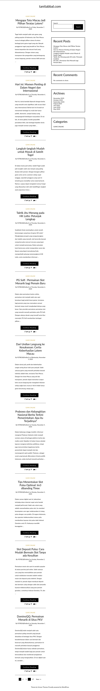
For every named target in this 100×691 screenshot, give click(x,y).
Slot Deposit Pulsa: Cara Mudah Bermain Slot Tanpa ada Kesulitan (30, 552)
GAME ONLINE (30, 16)
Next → (38, 679)
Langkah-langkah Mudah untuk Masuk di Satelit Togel (30, 151)
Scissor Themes (43, 687)
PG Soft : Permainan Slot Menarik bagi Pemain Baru (30, 281)
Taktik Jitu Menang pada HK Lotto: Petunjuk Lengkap (30, 216)
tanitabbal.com (50, 6)
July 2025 (56, 105)
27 (33, 679)
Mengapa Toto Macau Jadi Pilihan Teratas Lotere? (30, 22)
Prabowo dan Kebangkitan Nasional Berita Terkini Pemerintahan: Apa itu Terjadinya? (30, 416)
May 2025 (56, 109)
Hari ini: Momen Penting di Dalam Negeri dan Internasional (30, 87)
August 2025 (57, 104)
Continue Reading (29, 68)
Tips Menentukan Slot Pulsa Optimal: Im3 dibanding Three (30, 485)
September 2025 (58, 102)
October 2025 (58, 100)
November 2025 (58, 98)
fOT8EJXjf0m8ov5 (24, 27)
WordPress (65, 687)
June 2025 (56, 107)
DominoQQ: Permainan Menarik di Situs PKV (30, 618)
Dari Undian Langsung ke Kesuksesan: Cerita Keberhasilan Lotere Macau (30, 349)
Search (55, 23)
